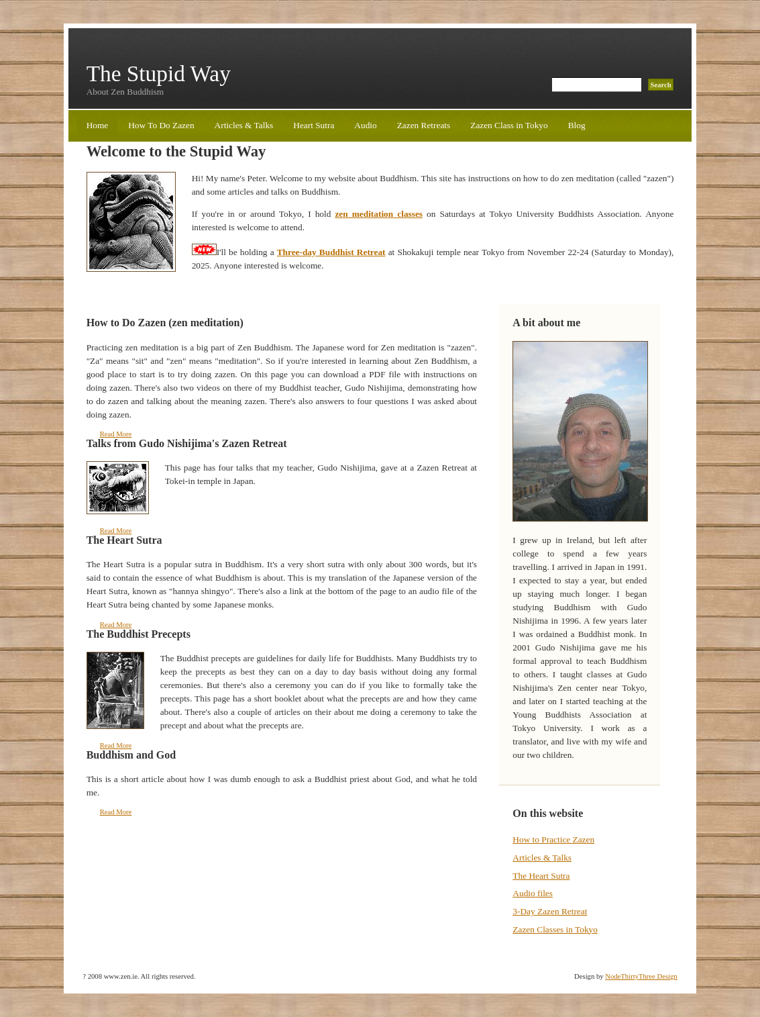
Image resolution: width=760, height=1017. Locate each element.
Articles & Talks (244, 125)
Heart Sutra (313, 125)
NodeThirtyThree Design (641, 976)
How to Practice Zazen (553, 839)
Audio (365, 125)
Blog (577, 125)
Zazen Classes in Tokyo (555, 929)
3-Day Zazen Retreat (549, 911)
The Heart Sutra (540, 876)
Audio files (532, 893)
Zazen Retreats (424, 125)
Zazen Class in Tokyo (508, 125)
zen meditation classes (379, 214)
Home (98, 125)
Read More (116, 434)
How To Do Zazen (161, 125)
